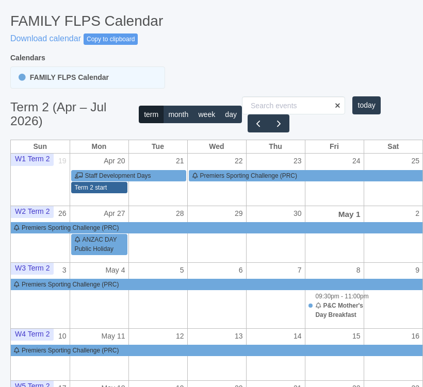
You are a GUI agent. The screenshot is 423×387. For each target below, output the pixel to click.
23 (298, 161)
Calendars (27, 58)
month (178, 114)
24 (356, 161)
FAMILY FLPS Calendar (64, 77)
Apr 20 (114, 161)
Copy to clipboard (111, 39)
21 (180, 161)
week (206, 114)
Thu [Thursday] (275, 146)
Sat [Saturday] (393, 146)
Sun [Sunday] (40, 146)
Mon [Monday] (99, 146)
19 (62, 161)
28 (180, 213)
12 (180, 336)
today (367, 105)
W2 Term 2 (32, 211)
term (151, 114)
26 (62, 213)
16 (415, 336)
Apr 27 (114, 213)
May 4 (115, 270)
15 (356, 336)
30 (298, 213)
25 (415, 161)
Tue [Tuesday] (158, 146)
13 (239, 336)
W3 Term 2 (32, 268)
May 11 (113, 336)
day (231, 114)
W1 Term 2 (32, 159)
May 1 (349, 214)
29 (239, 213)
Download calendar (45, 38)
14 (298, 336)
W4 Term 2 (32, 334)
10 (62, 336)
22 (239, 161)
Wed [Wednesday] (216, 146)
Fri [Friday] (334, 146)
